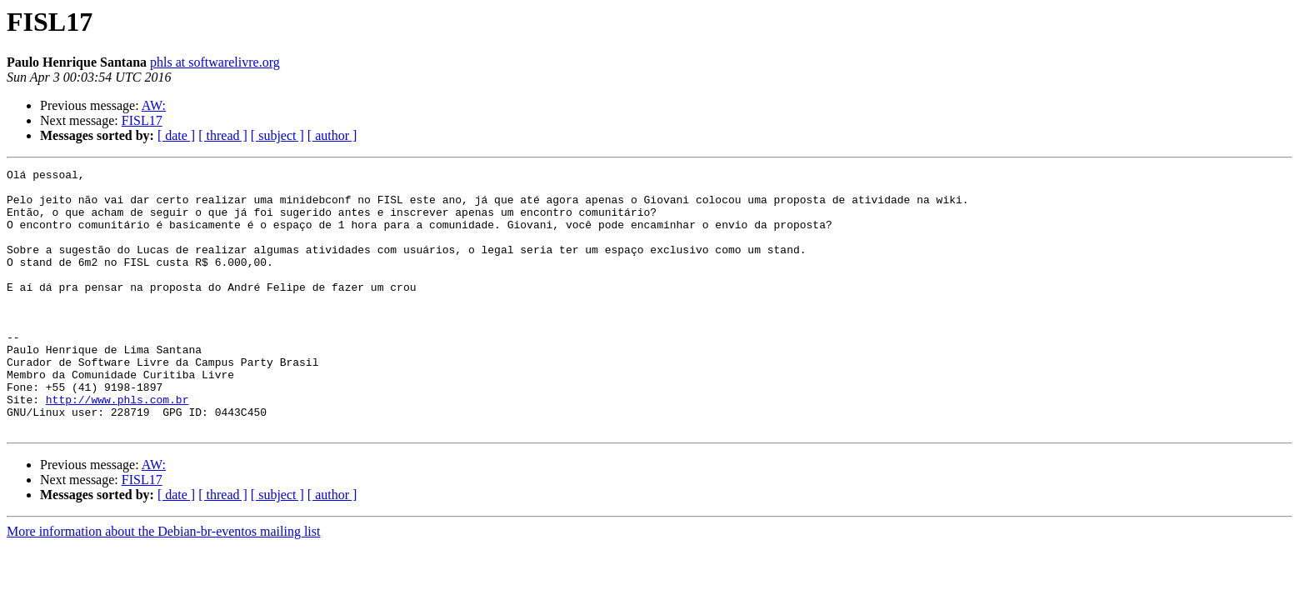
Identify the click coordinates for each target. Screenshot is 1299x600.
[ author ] (332, 135)
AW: (154, 105)
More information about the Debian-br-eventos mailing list (163, 584)
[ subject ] (277, 135)
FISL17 (142, 120)
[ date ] (176, 135)
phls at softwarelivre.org (215, 62)
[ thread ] (222, 135)
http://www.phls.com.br (117, 446)
